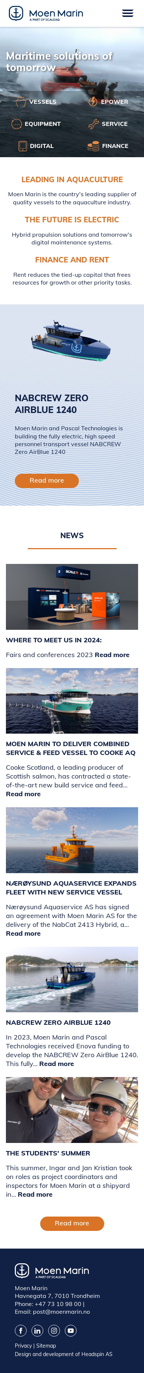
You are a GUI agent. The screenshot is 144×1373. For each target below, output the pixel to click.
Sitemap (46, 1345)
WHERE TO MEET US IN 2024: (54, 640)
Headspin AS (97, 1354)
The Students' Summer (48, 1153)
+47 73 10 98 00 (58, 1303)
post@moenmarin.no (61, 1311)
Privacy (23, 1345)
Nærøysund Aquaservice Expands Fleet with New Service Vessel (71, 887)
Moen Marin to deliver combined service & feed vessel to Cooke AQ (70, 748)
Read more (47, 480)
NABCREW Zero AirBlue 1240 (58, 1022)
